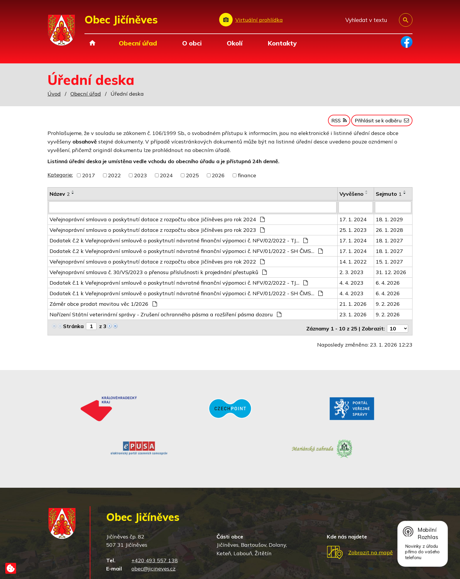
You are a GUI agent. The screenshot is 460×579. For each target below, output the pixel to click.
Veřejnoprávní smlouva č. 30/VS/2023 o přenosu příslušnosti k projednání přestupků (158, 274)
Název (60, 196)
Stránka (73, 328)
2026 (218, 178)
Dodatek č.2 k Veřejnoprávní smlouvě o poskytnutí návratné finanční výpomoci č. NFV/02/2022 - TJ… (179, 242)
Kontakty (282, 43)
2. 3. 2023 (351, 274)
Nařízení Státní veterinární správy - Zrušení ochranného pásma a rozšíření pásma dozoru (165, 316)
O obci (192, 43)
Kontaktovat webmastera (128, 562)
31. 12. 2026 (391, 274)
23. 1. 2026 (353, 316)
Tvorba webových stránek (106, 570)
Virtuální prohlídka (259, 19)
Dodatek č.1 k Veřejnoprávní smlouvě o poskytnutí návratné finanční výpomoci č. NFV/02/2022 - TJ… (179, 285)
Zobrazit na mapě (370, 507)
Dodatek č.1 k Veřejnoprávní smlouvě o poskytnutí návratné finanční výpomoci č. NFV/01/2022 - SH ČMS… (186, 295)
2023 (140, 178)
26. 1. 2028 (389, 232)
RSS (328, 122)
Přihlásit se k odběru (378, 122)
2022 (114, 178)
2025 (192, 178)
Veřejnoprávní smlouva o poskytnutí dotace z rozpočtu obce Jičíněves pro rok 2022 (157, 264)
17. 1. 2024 (353, 221)
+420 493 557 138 (154, 515)
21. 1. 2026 (353, 306)
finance (247, 178)
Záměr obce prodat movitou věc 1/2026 (103, 306)
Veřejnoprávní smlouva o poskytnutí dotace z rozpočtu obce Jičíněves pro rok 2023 (157, 232)
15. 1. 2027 (389, 264)
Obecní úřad (138, 43)
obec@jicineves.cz (153, 523)
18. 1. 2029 (389, 221)
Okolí (235, 43)
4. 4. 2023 (351, 285)
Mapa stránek (173, 562)
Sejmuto (389, 196)
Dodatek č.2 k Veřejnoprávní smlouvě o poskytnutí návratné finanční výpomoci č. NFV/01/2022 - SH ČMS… (186, 253)
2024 (166, 178)
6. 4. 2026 (388, 285)
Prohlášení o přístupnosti (217, 562)
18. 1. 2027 (389, 242)
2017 (88, 178)
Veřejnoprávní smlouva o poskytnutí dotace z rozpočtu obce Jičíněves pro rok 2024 (157, 221)
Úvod (92, 43)
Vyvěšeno (351, 196)
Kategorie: (60, 177)
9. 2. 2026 (388, 306)
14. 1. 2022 (353, 264)
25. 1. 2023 (353, 232)
